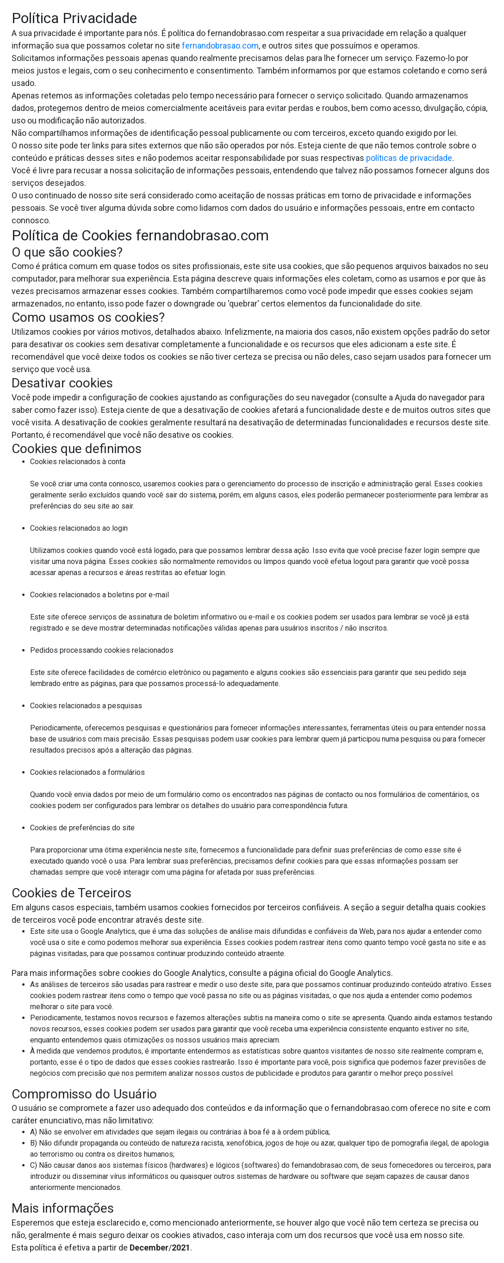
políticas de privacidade (409, 158)
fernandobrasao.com (220, 45)
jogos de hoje (287, 1143)
